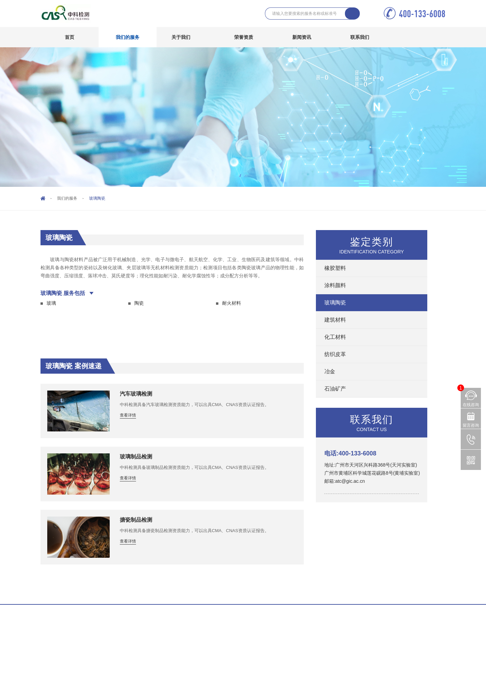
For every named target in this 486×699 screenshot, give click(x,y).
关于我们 (185, 37)
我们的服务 (132, 37)
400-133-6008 (422, 14)
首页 (69, 37)
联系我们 (364, 37)
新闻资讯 (306, 37)
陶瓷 (139, 303)
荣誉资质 (243, 37)
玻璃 (51, 303)
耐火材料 (231, 303)
